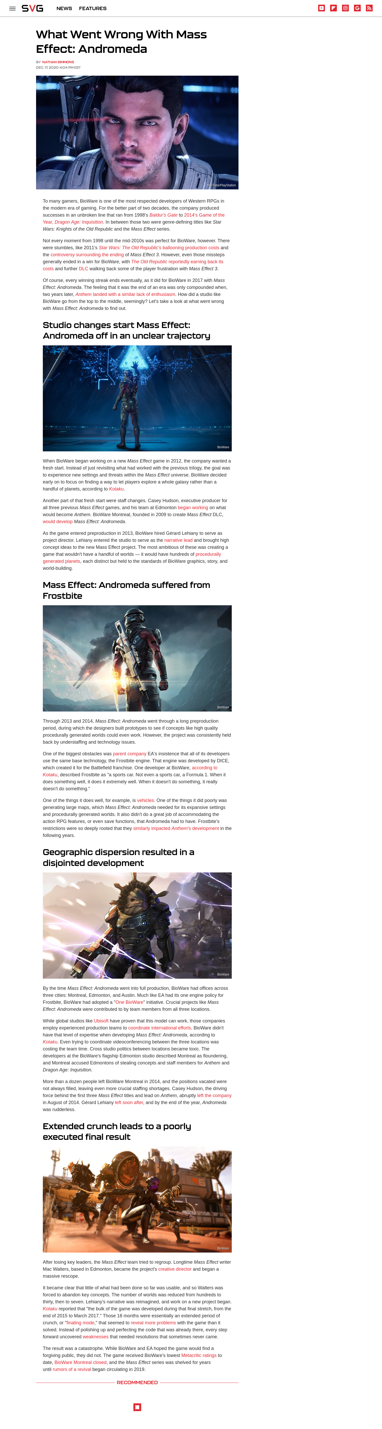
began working (193, 507)
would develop (58, 521)
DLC (83, 268)
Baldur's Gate (163, 215)
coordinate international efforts (159, 1027)
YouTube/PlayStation (221, 185)
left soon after (129, 1102)
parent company (129, 753)
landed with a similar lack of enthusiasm (125, 294)
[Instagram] (345, 10)
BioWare (223, 447)
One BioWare (129, 1002)
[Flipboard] (333, 10)
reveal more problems (153, 1322)
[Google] (357, 10)
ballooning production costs (159, 247)
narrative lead (178, 540)
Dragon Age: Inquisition (78, 222)
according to (204, 767)
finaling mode (80, 1322)
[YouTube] (321, 10)
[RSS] (369, 10)
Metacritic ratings (199, 1355)
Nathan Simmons (58, 62)
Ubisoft (101, 1020)
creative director (175, 1269)
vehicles (145, 800)
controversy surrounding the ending (87, 254)
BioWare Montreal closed (80, 1362)
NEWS (64, 8)
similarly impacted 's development (176, 828)
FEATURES (93, 8)
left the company (214, 1095)
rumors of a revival (72, 1369)
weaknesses (95, 1336)
